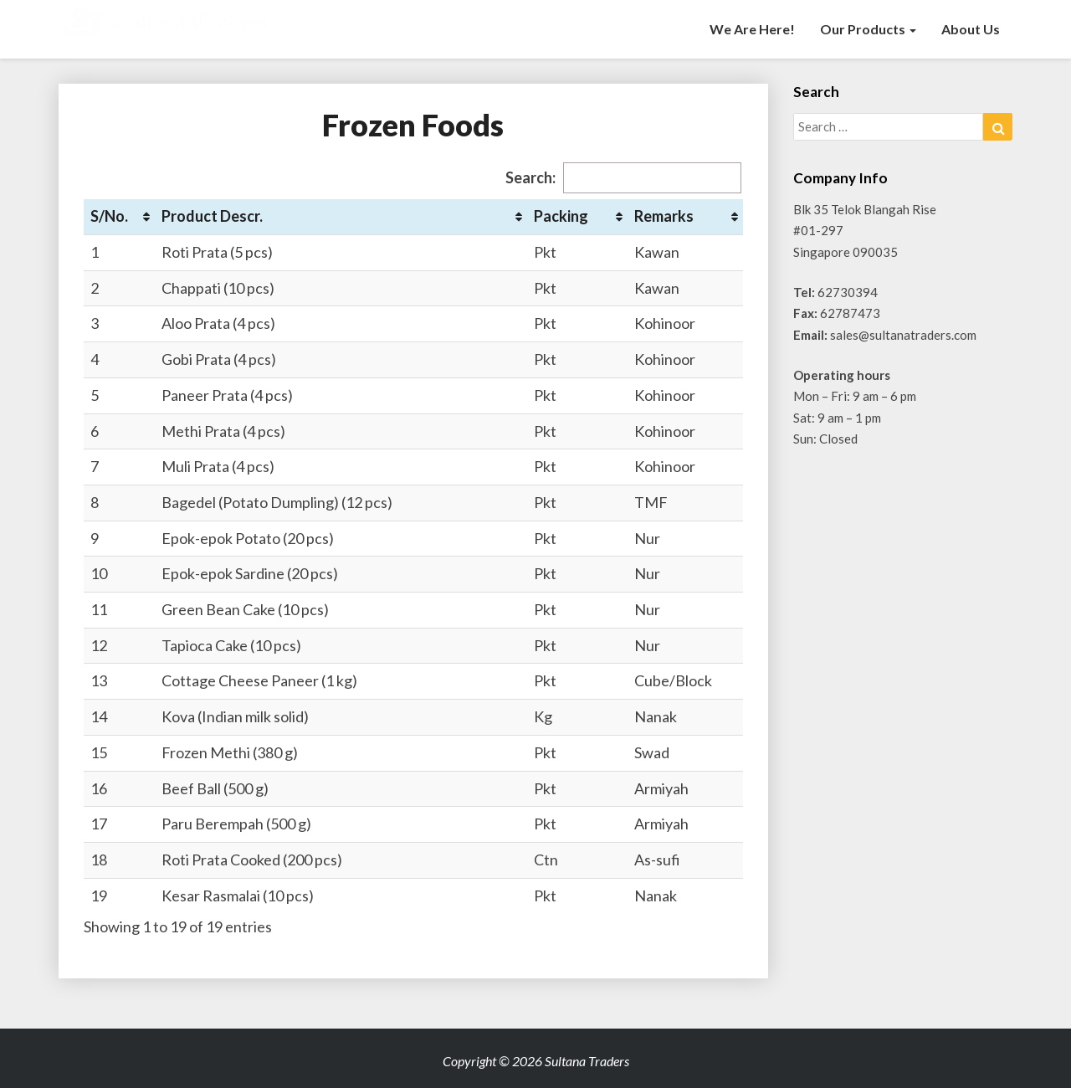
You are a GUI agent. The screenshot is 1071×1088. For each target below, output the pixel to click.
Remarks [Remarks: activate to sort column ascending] (664, 216)
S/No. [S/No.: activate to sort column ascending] (109, 216)
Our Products (868, 29)
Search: (623, 178)
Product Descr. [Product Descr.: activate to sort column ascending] (212, 216)
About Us (970, 29)
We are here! (752, 29)
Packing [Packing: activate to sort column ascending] (561, 216)
